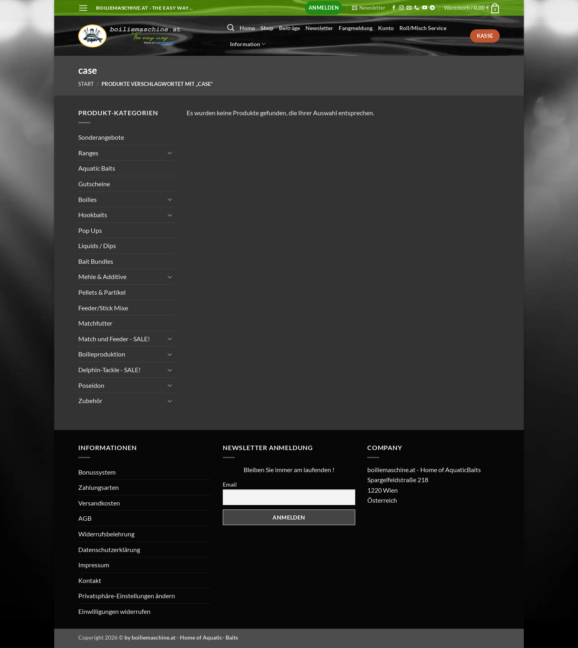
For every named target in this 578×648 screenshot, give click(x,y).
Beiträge (289, 27)
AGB (85, 518)
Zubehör (90, 400)
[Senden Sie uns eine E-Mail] (409, 8)
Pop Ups (90, 230)
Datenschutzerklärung (109, 549)
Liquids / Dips (97, 245)
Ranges (88, 152)
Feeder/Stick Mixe (103, 307)
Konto (386, 27)
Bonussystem (97, 472)
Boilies (87, 199)
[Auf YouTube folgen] (424, 8)
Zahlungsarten (98, 487)
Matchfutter (95, 323)
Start (86, 84)
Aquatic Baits (96, 168)
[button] (83, 8)
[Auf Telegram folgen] (432, 8)
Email (230, 484)
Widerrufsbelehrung (106, 534)
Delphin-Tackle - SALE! (109, 369)
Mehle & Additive (102, 276)
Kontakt (89, 580)
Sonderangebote (101, 137)
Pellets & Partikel (102, 292)
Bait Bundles (95, 261)
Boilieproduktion (101, 354)
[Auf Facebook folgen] (393, 8)
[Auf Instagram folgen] (401, 8)
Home (247, 27)
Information (247, 44)
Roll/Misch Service (422, 27)
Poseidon (91, 385)
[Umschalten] (170, 152)
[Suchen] (230, 28)
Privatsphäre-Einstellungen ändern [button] (126, 595)
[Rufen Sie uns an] (416, 8)
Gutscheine (94, 183)
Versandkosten (99, 503)
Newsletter (319, 27)
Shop (267, 27)
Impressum (93, 565)
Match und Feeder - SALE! (114, 338)
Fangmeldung (355, 27)
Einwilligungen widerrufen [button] (114, 611)
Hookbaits (92, 214)
